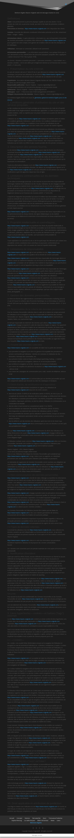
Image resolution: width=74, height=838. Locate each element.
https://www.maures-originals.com (35, 30)
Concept (19, 819)
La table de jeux (29, 821)
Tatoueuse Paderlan (55, 819)
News (52, 821)
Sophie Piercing (17, 821)
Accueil (12, 819)
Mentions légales (36, 824)
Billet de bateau (42, 821)
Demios (27, 819)
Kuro (44, 819)
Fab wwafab (36, 819)
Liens (58, 821)
